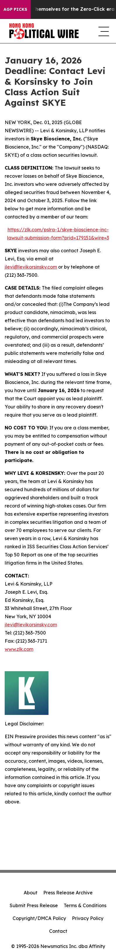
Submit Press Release (34, 905)
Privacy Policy (87, 918)
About (30, 893)
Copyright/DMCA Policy (39, 918)
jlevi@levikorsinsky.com (31, 267)
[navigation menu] (102, 31)
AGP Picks (15, 9)
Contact (58, 931)
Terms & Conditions (85, 905)
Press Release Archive (68, 893)
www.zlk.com (19, 649)
